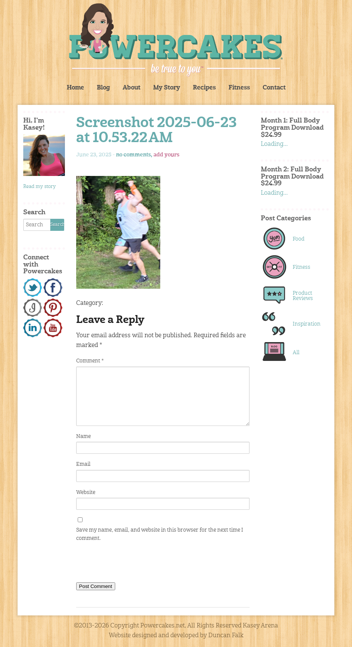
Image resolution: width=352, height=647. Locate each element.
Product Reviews (303, 296)
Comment (90, 361)
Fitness (239, 88)
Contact (274, 88)
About (131, 88)
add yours (166, 155)
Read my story (39, 186)
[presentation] (133, 563)
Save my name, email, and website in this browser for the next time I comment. (159, 534)
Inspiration (306, 324)
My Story (166, 88)
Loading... (274, 144)
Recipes (204, 88)
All (296, 352)
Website (85, 492)
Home (75, 88)
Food (298, 239)
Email (83, 464)
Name (83, 436)
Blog (103, 88)
